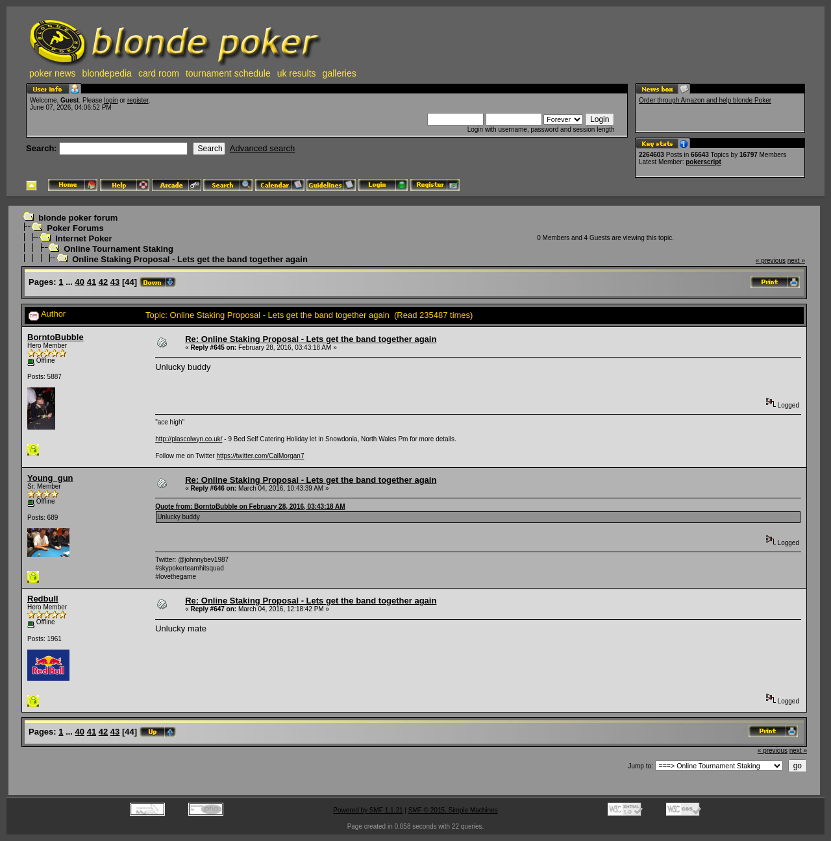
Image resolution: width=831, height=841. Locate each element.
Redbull (42, 598)
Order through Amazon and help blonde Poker (705, 100)
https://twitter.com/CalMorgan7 (260, 455)
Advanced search (262, 148)
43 (114, 282)
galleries (339, 73)
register (138, 100)
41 (91, 282)
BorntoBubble (55, 337)
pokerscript (703, 161)
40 (79, 282)
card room (158, 73)
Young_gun (50, 478)
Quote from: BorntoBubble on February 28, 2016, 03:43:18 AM (250, 506)
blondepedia (107, 73)
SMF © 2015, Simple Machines (453, 810)
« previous (771, 260)
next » (796, 260)
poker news (52, 73)
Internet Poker (83, 238)
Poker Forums (75, 228)
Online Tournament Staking (118, 249)
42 (103, 282)
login (111, 100)
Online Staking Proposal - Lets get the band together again (190, 259)
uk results (296, 73)
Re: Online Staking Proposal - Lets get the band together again (310, 339)
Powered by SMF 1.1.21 (368, 810)
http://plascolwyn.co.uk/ (188, 439)
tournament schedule (228, 73)
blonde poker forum (78, 218)
